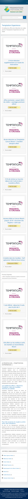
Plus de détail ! (7, 71)
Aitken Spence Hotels (8, 455)
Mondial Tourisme (7, 465)
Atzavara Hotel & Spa (8, 478)
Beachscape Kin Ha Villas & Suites (11, 468)
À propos (22, 491)
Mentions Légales (15, 491)
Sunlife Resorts (6, 474)
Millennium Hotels (7, 458)
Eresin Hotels (6, 461)
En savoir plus (20, 497)
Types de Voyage (6, 491)
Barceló (5, 471)
